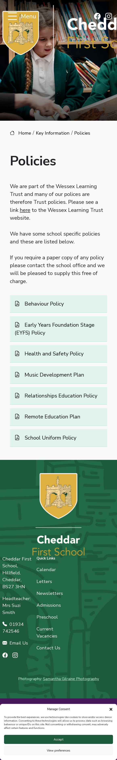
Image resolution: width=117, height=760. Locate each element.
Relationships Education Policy (60, 395)
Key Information (53, 133)
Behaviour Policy (43, 303)
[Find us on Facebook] (97, 16)
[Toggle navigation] (12, 16)
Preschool (47, 617)
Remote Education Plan (51, 416)
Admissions (49, 605)
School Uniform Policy (49, 437)
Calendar (46, 569)
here (25, 210)
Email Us (15, 643)
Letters (44, 581)
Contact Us (48, 648)
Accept (59, 739)
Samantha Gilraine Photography (71, 679)
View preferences (58, 751)
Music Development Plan (53, 374)
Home (24, 133)
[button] (111, 709)
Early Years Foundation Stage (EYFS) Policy (54, 328)
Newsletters (50, 593)
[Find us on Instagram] (108, 16)
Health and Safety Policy (53, 353)
